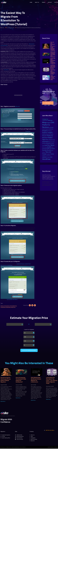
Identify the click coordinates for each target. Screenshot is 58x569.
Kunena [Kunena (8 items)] (44, 143)
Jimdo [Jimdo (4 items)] (53, 139)
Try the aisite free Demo (12, 299)
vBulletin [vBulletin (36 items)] (44, 157)
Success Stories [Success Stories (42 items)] (46, 150)
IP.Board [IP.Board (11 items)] (50, 139)
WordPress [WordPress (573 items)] (46, 159)
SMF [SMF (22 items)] (48, 148)
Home (31, 2)
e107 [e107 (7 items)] (48, 130)
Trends (43, 2)
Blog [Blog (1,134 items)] (44, 122)
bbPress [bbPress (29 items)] (50, 120)
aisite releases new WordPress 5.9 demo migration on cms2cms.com (36, 380)
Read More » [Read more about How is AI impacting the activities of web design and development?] (18, 397)
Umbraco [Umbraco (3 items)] (44, 155)
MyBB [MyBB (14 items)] (45, 145)
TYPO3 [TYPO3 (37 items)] (52, 154)
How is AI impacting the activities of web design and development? (21, 380)
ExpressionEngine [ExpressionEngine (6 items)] (45, 134)
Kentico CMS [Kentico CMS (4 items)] (52, 141)
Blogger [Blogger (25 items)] (48, 122)
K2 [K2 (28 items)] (49, 141)
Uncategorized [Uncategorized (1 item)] (48, 155)
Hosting (56, 2)
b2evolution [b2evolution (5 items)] (45, 120)
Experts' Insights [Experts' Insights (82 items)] (47, 132)
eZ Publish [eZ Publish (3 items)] (51, 134)
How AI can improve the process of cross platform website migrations (6, 380)
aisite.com (17, 106)
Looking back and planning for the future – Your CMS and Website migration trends (51, 380)
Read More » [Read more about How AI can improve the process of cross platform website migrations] (3, 401)
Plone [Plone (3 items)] (52, 147)
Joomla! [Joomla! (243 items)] (45, 141)
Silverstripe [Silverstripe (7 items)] (44, 148)
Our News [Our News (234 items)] (50, 145)
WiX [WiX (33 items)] (51, 157)
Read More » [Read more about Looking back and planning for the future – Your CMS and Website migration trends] (48, 399)
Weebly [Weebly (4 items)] (48, 157)
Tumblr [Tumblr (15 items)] (48, 154)
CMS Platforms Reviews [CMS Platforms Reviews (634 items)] (48, 125)
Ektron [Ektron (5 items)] (50, 130)
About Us (37, 2)
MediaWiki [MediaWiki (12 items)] (48, 143)
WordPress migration (10, 307)
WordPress (6, 69)
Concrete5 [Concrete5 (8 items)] (51, 127)
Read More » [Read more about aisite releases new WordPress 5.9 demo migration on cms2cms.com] (33, 400)
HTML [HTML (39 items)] (46, 139)
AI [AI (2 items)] (42, 120)
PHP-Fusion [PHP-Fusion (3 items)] (44, 147)
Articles (50, 2)
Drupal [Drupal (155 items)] (44, 130)
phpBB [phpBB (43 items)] (49, 147)
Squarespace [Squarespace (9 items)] (52, 148)
